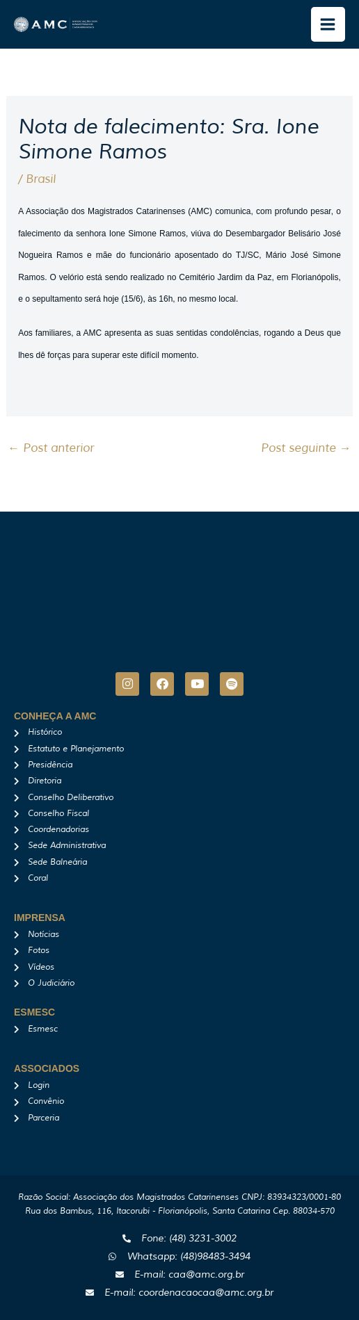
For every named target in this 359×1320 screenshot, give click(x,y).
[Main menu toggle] (328, 24)
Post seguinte (306, 448)
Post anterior (51, 448)
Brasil (41, 179)
